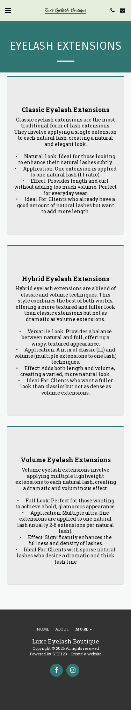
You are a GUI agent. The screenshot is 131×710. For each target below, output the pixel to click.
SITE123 (59, 653)
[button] (8, 10)
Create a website (86, 653)
